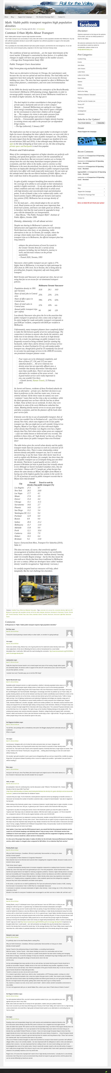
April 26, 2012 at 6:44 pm (12, 631)
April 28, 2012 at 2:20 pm (12, 850)
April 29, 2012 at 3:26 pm (12, 996)
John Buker (81, 65)
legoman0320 (82, 172)
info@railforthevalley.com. (85, 49)
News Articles (82, 78)
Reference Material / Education (28, 610)
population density (25, 612)
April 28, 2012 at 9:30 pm (12, 901)
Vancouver (50, 614)
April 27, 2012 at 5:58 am (12, 682)
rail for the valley (35, 612)
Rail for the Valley (55, 7)
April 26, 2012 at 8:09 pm (12, 643)
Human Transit (38, 380)
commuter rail (44, 610)
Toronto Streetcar (13, 614)
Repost (80, 98)
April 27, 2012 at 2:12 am (12, 662)
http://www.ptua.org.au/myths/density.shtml (28, 68)
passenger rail (16, 612)
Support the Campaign (25, 17)
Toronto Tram (22, 614)
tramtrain (35, 614)
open (11, 144)
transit (40, 614)
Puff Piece (81, 88)
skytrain (42, 612)
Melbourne (9, 612)
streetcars (47, 612)
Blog (12, 17)
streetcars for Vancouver (57, 612)
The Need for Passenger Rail (45, 17)
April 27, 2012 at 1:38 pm (12, 741)
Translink (44, 614)
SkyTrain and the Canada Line (86, 101)
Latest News (81, 72)
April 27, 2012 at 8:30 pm (12, 769)
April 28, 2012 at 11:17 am (12, 783)
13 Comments (41, 29)
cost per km (51, 610)
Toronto (66, 612)
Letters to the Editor (83, 75)
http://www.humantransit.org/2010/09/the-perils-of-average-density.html (41, 922)
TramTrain (81, 107)
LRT (71, 610)
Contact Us (61, 17)
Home (6, 17)
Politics (80, 85)
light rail (68, 610)
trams (30, 614)
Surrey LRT (81, 104)
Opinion (80, 81)
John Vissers (81, 68)
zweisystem (81, 114)
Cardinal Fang (15, 29)
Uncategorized (82, 111)
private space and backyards (21, 146)
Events (80, 62)
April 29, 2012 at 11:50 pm (12, 1019)
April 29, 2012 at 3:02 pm (12, 937)
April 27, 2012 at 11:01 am (12, 724)
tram (27, 614)
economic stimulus (60, 610)
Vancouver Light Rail (59, 614)
